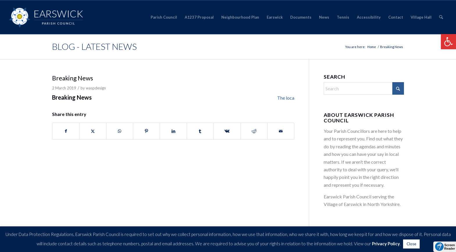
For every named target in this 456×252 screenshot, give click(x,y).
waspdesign (96, 88)
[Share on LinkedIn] (173, 131)
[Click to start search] (398, 88)
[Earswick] (46, 17)
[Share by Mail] (281, 131)
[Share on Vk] (227, 131)
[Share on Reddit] (254, 131)
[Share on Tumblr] (200, 131)
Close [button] (411, 244)
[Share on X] (92, 131)
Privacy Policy (386, 243)
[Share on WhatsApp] (119, 131)
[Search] (441, 17)
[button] (448, 41)
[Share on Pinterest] (146, 131)
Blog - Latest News (94, 46)
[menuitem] (164, 17)
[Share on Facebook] (65, 131)
